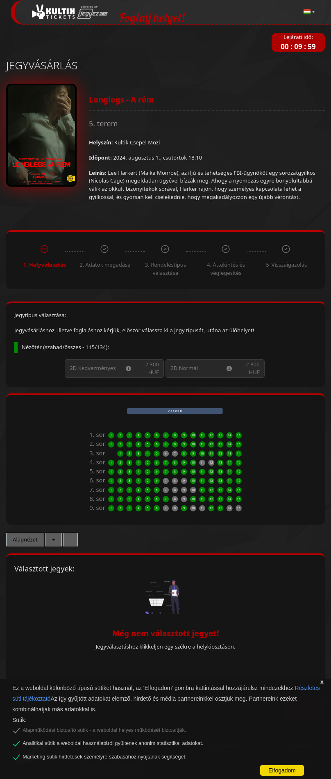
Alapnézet (25, 539)
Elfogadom (282, 770)
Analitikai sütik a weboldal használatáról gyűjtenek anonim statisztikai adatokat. (113, 743)
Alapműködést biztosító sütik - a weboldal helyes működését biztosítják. (104, 730)
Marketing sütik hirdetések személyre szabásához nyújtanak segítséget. (104, 757)
